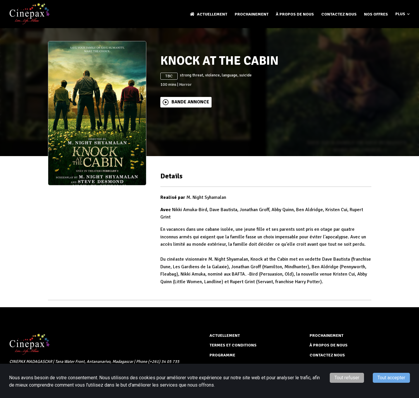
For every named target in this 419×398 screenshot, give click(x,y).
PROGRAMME (222, 355)
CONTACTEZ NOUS (339, 14)
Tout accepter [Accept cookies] (391, 377)
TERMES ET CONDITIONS (233, 345)
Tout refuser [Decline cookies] (346, 377)
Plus (402, 14)
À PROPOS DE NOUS (295, 14)
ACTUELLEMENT (208, 14)
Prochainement (252, 14)
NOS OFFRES (376, 14)
